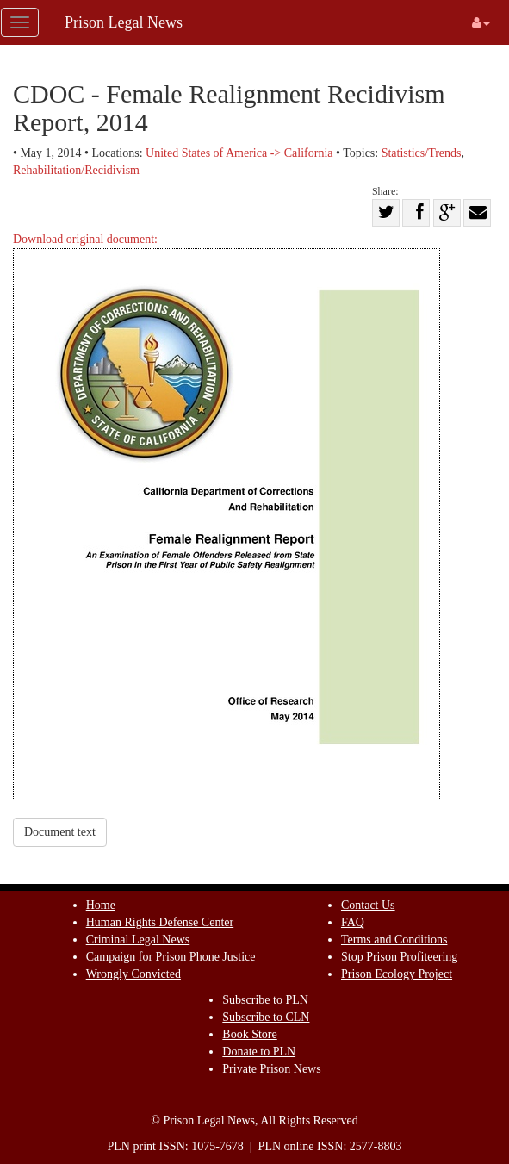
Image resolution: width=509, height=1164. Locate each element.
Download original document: (226, 516)
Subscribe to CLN (265, 1017)
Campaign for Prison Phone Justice (171, 956)
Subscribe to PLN (265, 999)
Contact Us (368, 905)
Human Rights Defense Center (159, 922)
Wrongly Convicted (133, 974)
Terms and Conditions (394, 939)
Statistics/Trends (422, 152)
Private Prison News (271, 1068)
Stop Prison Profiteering (399, 956)
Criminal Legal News (138, 939)
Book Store (249, 1034)
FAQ (352, 922)
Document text (60, 831)
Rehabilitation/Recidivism (76, 170)
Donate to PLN (258, 1051)
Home (100, 905)
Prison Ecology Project (396, 974)
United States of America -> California (239, 152)
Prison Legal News (124, 22)
